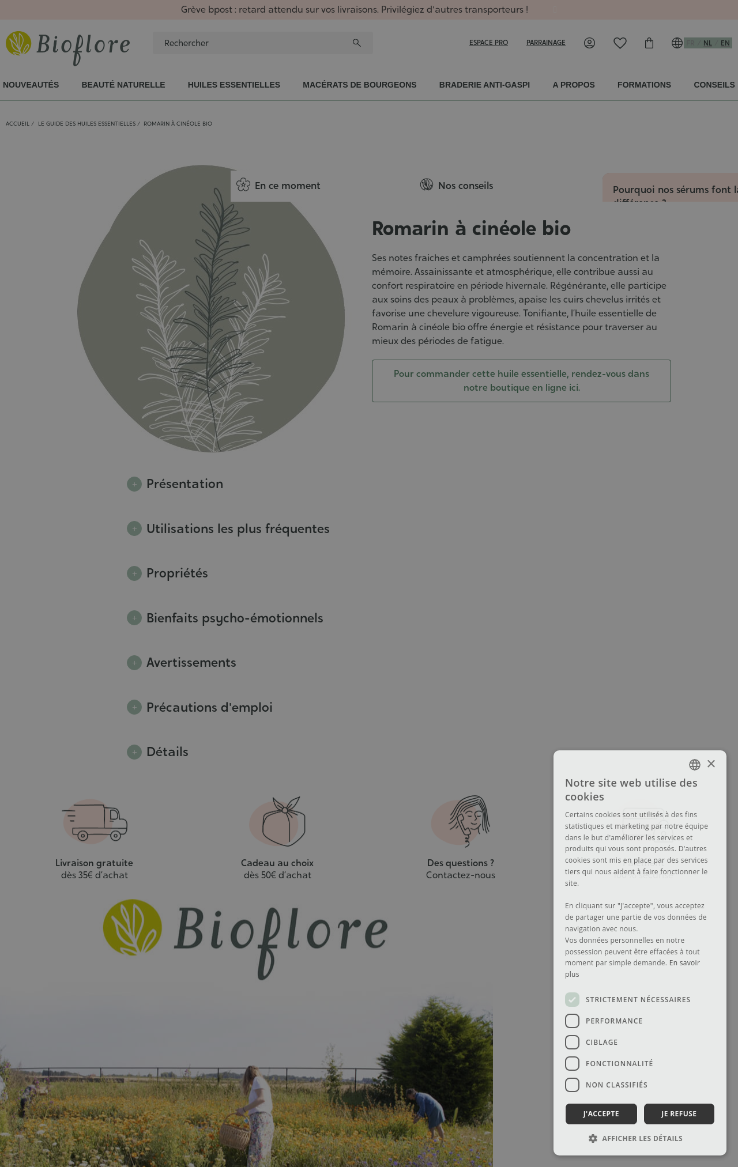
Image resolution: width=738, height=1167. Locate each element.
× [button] (710, 764)
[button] (640, 1138)
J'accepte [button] (601, 1114)
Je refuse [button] (678, 1114)
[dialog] (369, 583)
